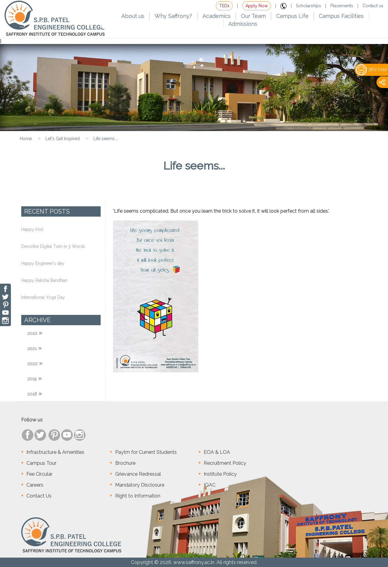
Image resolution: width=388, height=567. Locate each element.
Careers (34, 485)
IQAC (210, 485)
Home (26, 138)
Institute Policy (220, 474)
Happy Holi (32, 229)
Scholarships (308, 5)
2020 (32, 363)
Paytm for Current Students (146, 452)
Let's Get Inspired (62, 138)
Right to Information (137, 496)
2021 (32, 348)
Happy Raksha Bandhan (44, 280)
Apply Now (257, 5)
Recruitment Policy (225, 463)
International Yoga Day (43, 297)
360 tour (371, 69)
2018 (32, 394)
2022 (32, 333)
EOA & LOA (217, 452)
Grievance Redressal (138, 474)
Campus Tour (41, 463)
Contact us (373, 5)
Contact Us (39, 496)
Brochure (125, 463)
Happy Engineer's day (42, 263)
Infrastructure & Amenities (55, 452)
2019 (32, 378)
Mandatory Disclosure (139, 485)
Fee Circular (39, 474)
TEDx (224, 5)
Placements (341, 5)
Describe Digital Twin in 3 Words (53, 246)
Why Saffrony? (173, 16)
